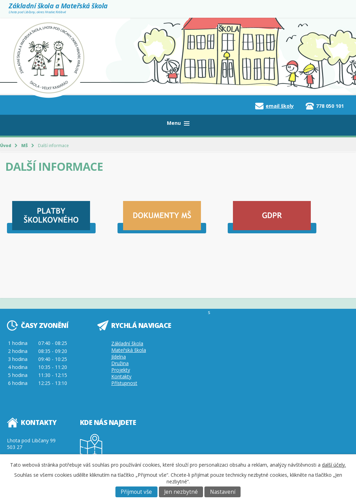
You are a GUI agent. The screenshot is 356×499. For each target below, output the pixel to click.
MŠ (24, 145)
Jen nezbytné (181, 492)
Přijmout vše (136, 492)
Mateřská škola (128, 350)
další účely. (334, 464)
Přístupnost (124, 383)
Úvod (5, 145)
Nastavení (222, 492)
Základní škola (127, 343)
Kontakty (121, 376)
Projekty (120, 370)
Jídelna (118, 356)
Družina (120, 363)
